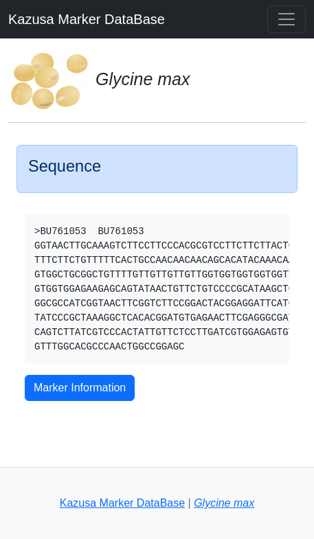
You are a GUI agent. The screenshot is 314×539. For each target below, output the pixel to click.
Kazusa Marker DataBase (86, 19)
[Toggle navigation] (286, 19)
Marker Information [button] (80, 387)
